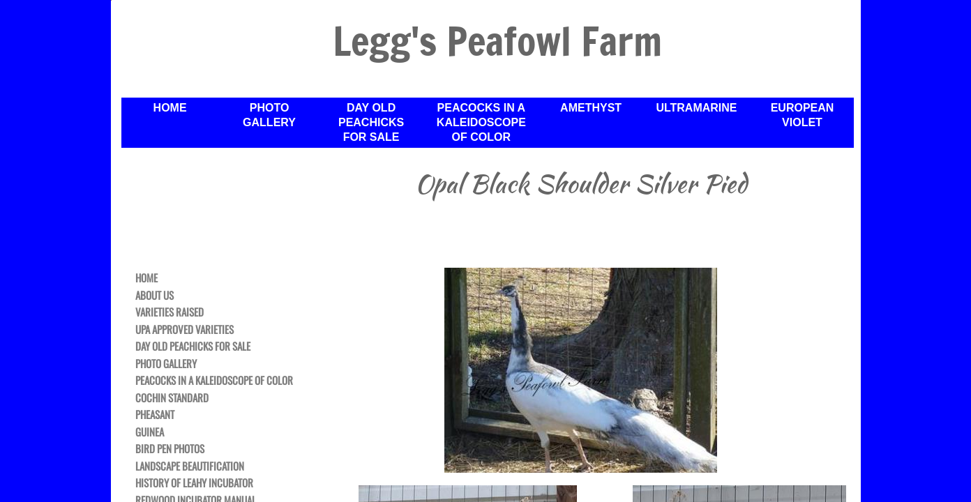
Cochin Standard (172, 398)
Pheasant (154, 415)
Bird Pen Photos (169, 449)
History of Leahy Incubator (194, 483)
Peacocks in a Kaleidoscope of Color (481, 122)
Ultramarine (696, 108)
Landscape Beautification (189, 466)
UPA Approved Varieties (184, 330)
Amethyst (591, 108)
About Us (154, 296)
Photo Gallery (269, 115)
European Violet (802, 115)
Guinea (149, 432)
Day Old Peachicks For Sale (371, 122)
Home (170, 108)
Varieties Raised (169, 312)
